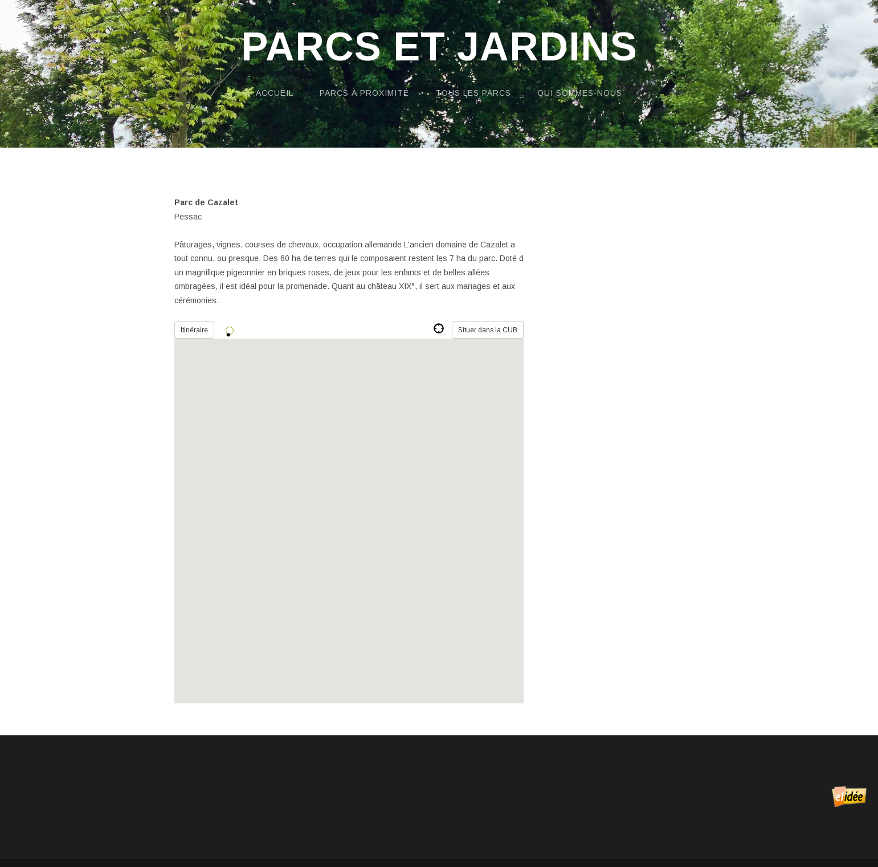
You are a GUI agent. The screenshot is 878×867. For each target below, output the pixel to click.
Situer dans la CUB (487, 330)
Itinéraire (194, 330)
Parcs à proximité (364, 92)
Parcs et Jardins (439, 47)
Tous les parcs (473, 92)
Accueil (274, 92)
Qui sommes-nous (579, 92)
